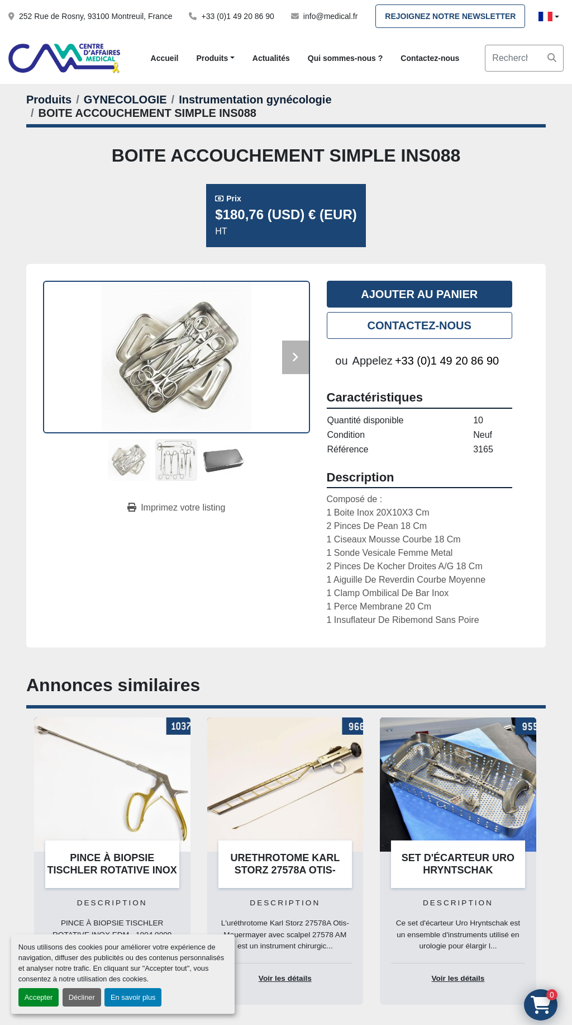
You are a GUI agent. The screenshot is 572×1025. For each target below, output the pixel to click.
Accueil (165, 58)
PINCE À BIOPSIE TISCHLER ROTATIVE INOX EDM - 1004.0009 (112, 870)
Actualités (271, 58)
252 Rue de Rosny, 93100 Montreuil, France (95, 16)
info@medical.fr (330, 16)
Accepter (39, 997)
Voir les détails (285, 978)
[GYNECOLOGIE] (125, 99)
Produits (212, 58)
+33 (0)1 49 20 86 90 (237, 16)
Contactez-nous (430, 58)
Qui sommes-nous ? (345, 58)
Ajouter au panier (419, 294)
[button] (215, 58)
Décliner (82, 997)
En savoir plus (133, 997)
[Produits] (49, 99)
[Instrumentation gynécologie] (255, 99)
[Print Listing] (176, 507)
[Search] (524, 58)
